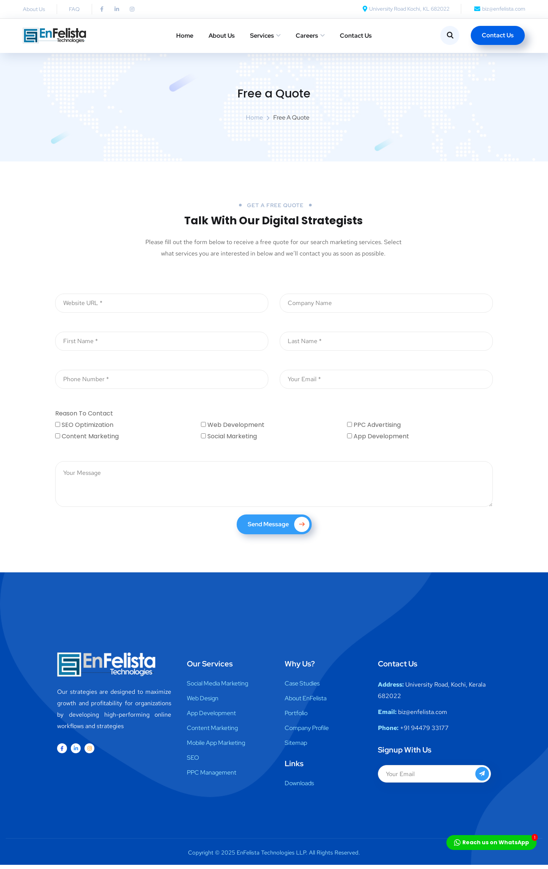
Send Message (278, 528)
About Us (222, 36)
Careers (307, 36)
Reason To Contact (84, 417)
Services (262, 36)
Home (184, 36)
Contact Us (356, 36)
